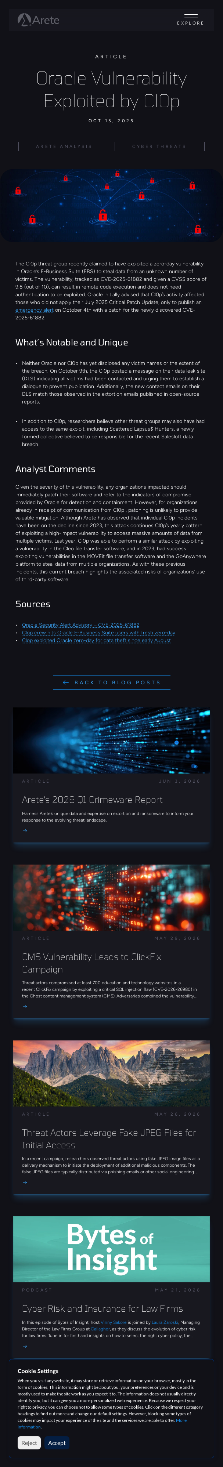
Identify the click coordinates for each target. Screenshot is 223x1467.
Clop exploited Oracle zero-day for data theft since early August (96, 640)
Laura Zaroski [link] (165, 1322)
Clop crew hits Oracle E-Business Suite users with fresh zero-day (98, 633)
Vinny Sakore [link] (114, 1322)
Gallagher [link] (100, 1329)
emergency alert (34, 310)
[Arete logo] (38, 19)
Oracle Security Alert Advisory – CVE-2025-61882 (81, 625)
